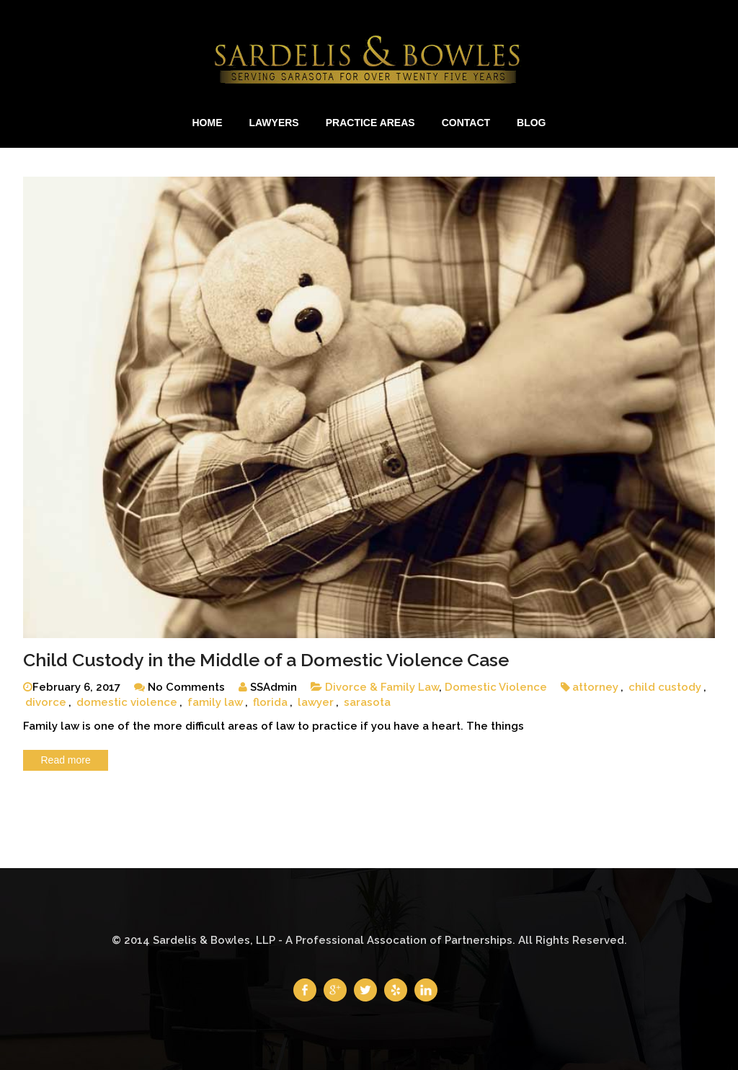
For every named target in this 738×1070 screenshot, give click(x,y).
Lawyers (273, 122)
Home (207, 122)
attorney (595, 687)
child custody (664, 687)
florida (270, 702)
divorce (45, 702)
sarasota (367, 702)
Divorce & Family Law (382, 687)
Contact (466, 122)
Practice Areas (370, 122)
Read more (66, 760)
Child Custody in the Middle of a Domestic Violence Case (266, 660)
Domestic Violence (496, 687)
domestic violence (126, 702)
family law (215, 702)
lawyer (316, 702)
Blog (531, 122)
